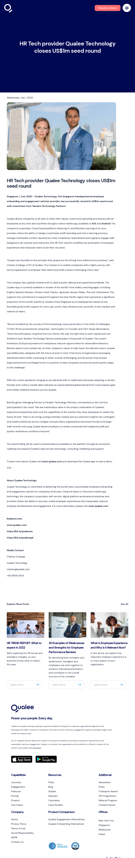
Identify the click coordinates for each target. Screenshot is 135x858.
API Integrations (107, 795)
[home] (14, 8)
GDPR (14, 837)
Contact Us (17, 842)
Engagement (18, 786)
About (14, 819)
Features (16, 791)
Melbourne (104, 829)
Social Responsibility (22, 833)
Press (102, 786)
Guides (52, 791)
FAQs (51, 782)
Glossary (53, 795)
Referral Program (108, 800)
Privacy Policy (18, 823)
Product (15, 800)
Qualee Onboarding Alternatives (66, 823)
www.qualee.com (52, 461)
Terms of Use (18, 828)
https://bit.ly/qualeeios (20, 531)
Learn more (16, 684)
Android (105, 223)
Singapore (104, 825)
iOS (94, 223)
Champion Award (108, 791)
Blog (50, 786)
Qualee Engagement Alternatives (66, 819)
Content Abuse (107, 805)
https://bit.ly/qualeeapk (20, 537)
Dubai (102, 834)
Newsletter (105, 782)
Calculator (54, 800)
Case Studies (55, 805)
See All (124, 604)
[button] (127, 8)
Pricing (15, 795)
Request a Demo (107, 7)
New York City (106, 820)
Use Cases (17, 805)
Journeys (16, 782)
